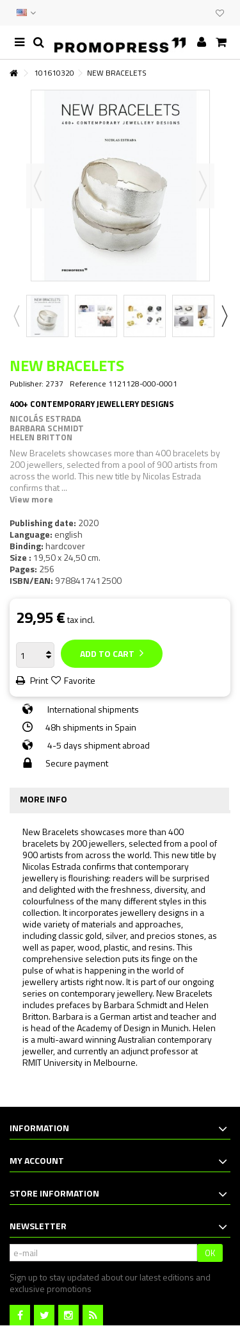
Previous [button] (37, 185)
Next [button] (202, 185)
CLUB (202, 12)
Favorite (79, 680)
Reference (88, 384)
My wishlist (220, 13)
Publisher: (27, 384)
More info (43, 799)
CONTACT (177, 12)
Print (38, 680)
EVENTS (190, 12)
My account (37, 1160)
